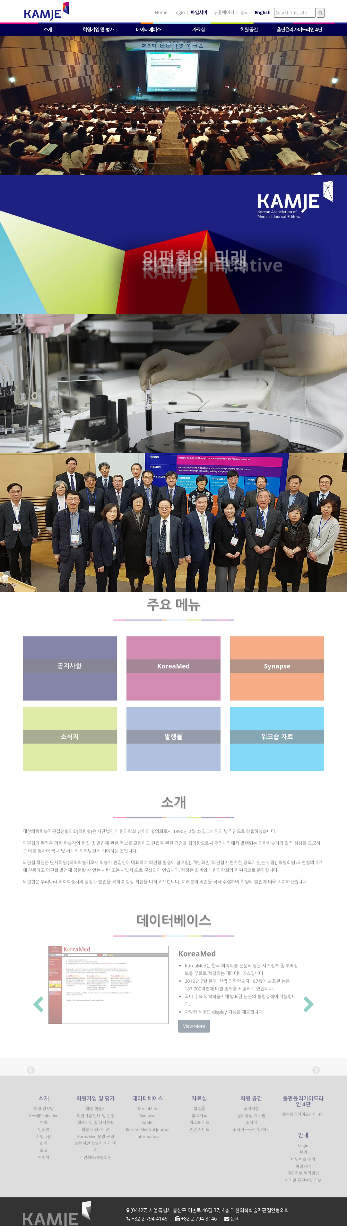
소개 (48, 29)
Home (161, 12)
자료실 (198, 29)
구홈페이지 (223, 12)
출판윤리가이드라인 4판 (299, 29)
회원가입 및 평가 (98, 29)
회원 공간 (249, 29)
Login (179, 12)
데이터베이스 (148, 29)
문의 (244, 12)
